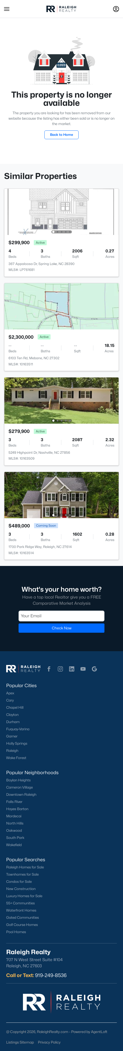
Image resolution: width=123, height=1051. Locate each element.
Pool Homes (16, 932)
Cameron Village (19, 787)
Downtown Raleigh (21, 794)
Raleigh (12, 751)
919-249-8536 (51, 975)
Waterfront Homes (21, 910)
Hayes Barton (17, 809)
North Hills (14, 823)
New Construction (21, 889)
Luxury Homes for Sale (24, 896)
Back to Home (61, 134)
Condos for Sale (19, 881)
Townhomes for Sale (22, 874)
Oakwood (14, 830)
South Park (15, 838)
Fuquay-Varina (17, 729)
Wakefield (14, 845)
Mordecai (13, 816)
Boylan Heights (18, 780)
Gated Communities (22, 917)
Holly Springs (16, 743)
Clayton (12, 715)
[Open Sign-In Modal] (116, 9)
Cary (10, 700)
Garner (12, 736)
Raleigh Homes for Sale (25, 867)
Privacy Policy (49, 1042)
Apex (10, 693)
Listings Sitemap (20, 1042)
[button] (6, 9)
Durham (13, 722)
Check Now (61, 628)
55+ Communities (20, 903)
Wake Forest (16, 758)
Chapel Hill (14, 707)
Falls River (14, 802)
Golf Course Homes (22, 925)
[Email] (61, 616)
